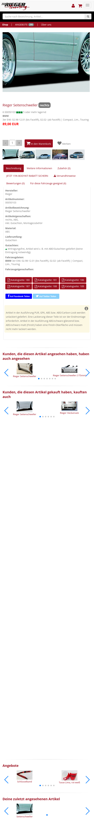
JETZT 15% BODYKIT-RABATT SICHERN (27, 175)
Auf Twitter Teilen (46, 296)
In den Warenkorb (38, 143)
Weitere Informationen (39, 168)
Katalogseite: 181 (46, 280)
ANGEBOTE (24, 24)
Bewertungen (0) (15, 183)
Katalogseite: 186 (73, 280)
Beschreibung (13, 168)
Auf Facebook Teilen (19, 296)
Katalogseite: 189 (73, 286)
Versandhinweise (65, 175)
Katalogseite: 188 (46, 286)
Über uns (46, 24)
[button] (38, 378)
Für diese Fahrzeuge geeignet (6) (48, 183)
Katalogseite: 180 (19, 280)
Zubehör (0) (64, 168)
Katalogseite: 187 (19, 286)
